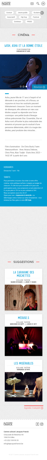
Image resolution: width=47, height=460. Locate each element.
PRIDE (29, 21)
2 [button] (23, 86)
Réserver (39, 86)
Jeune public (23, 12)
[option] (23, 70)
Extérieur (17, 21)
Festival (36, 17)
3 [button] (26, 86)
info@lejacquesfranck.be (13, 443)
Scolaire (37, 12)
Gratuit (9, 12)
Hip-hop (24, 17)
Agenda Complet (33, 407)
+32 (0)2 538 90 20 (11, 440)
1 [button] (21, 86)
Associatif (11, 17)
